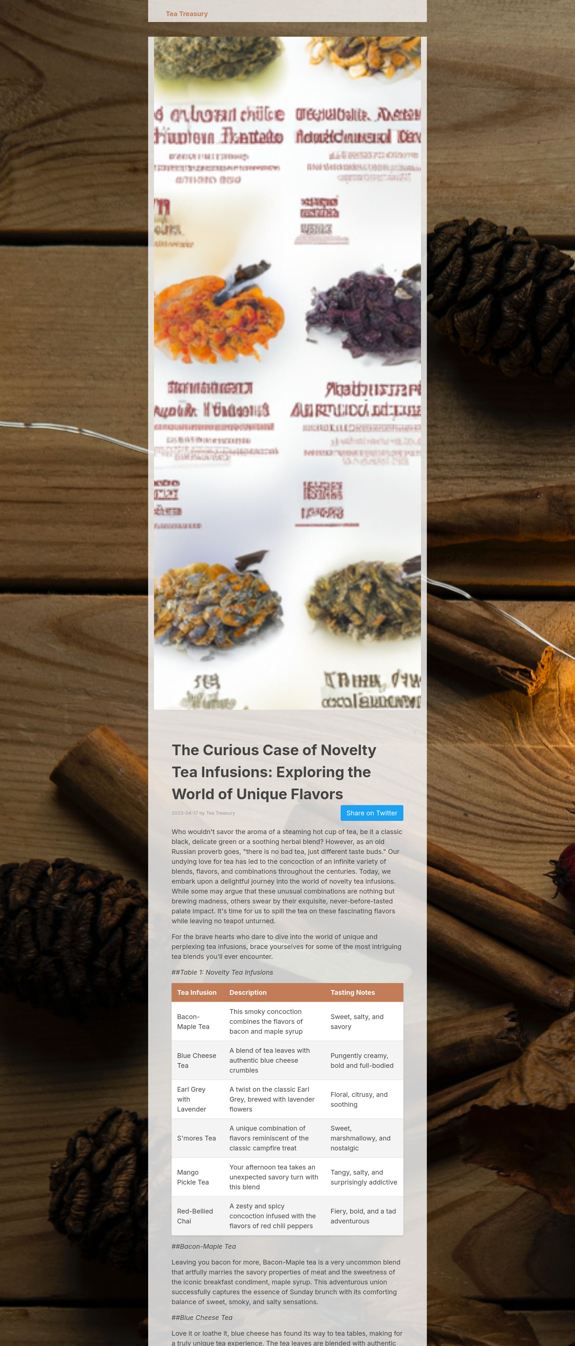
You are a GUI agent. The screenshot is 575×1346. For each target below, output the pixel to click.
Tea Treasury (187, 14)
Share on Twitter (372, 813)
